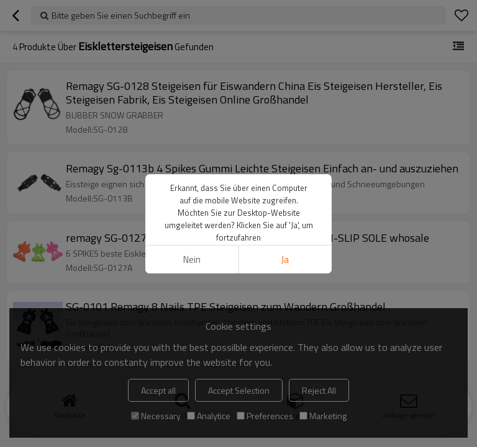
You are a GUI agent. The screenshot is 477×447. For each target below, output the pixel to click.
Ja (285, 259)
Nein (192, 259)
